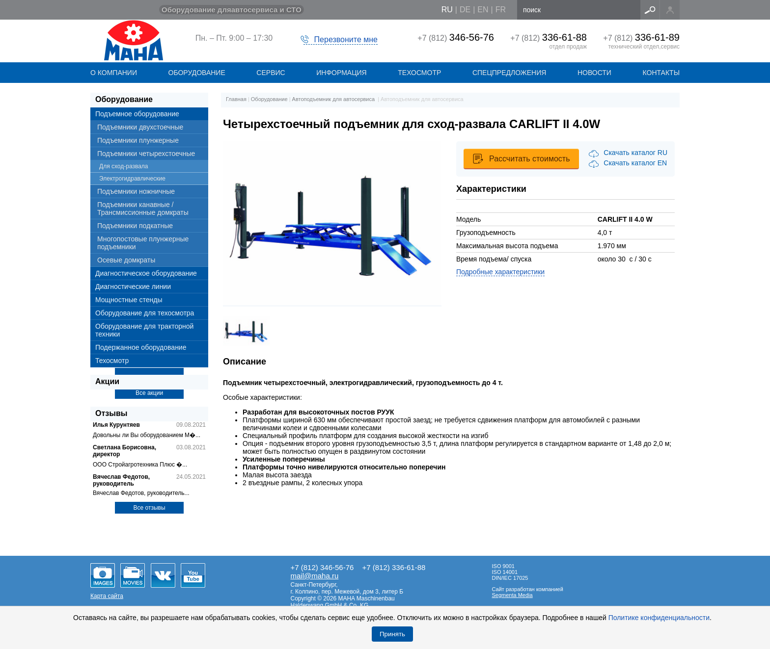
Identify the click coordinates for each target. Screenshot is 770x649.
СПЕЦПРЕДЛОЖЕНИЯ (509, 73)
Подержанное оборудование (140, 347)
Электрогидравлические (132, 178)
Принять (392, 634)
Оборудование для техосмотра (144, 313)
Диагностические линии (133, 286)
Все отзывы (149, 507)
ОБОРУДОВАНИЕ (196, 73)
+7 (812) (455, 38)
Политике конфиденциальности (659, 618)
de (465, 9)
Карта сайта (106, 596)
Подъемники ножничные (136, 191)
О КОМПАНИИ (113, 73)
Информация (341, 73)
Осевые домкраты (126, 260)
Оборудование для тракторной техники (144, 330)
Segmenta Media (512, 595)
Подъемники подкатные (135, 226)
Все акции (149, 392)
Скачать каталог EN (635, 163)
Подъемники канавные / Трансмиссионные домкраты (143, 208)
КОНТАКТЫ (661, 73)
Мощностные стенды (129, 300)
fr (500, 9)
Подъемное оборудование (137, 114)
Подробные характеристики (500, 272)
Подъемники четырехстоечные (146, 153)
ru (447, 9)
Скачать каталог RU (635, 152)
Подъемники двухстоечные (140, 127)
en (482, 9)
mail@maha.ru (315, 575)
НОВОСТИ (594, 73)
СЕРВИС (270, 73)
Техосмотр (419, 73)
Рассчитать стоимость (529, 159)
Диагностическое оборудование (146, 273)
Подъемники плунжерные (138, 140)
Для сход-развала (123, 166)
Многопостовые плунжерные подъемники (143, 243)
